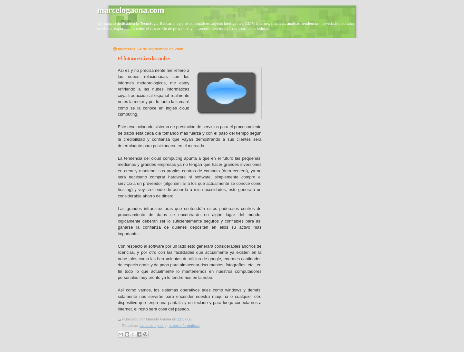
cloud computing (153, 326)
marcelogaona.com (130, 10)
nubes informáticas (184, 326)
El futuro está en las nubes (144, 58)
